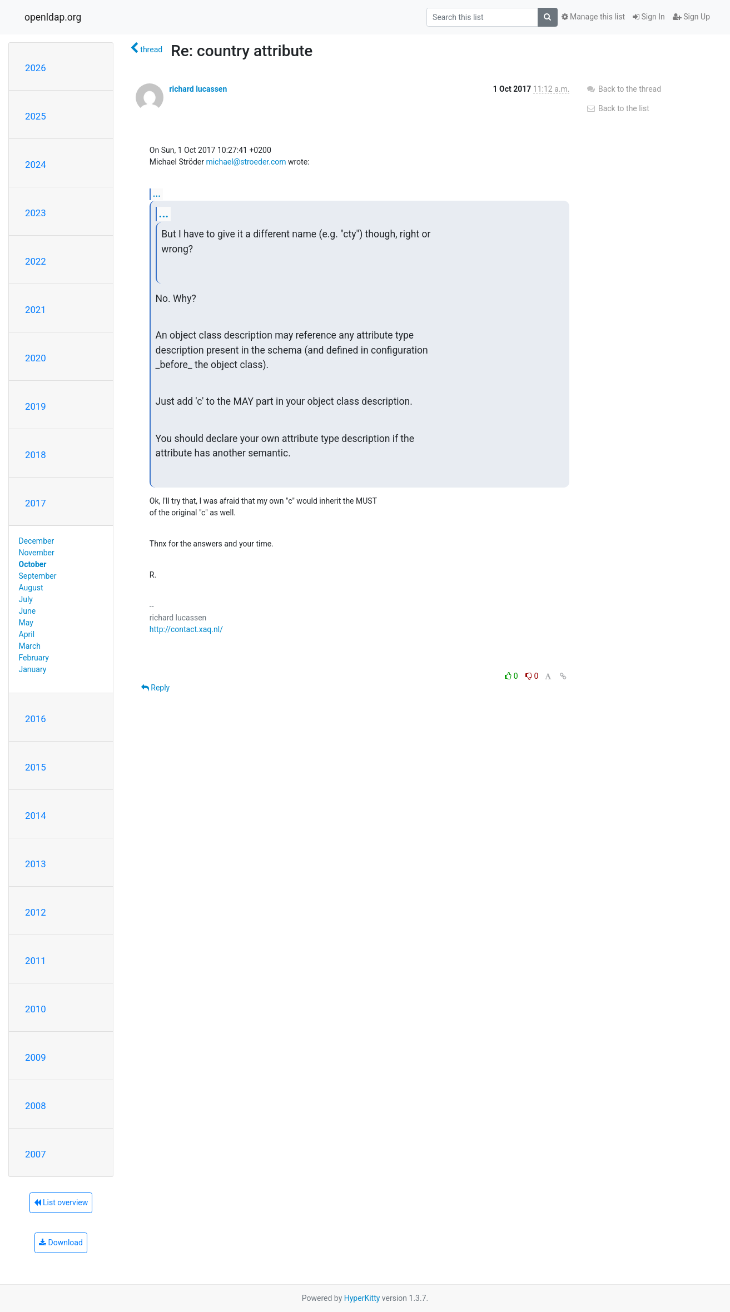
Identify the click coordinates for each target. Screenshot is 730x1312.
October (33, 564)
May (26, 622)
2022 (35, 261)
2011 (35, 960)
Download (61, 1242)
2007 (35, 1154)
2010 (35, 1009)
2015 (35, 767)
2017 (35, 503)
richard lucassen (198, 89)
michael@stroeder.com (246, 161)
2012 (35, 912)
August (31, 587)
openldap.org (52, 17)
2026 (35, 67)
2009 (35, 1057)
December (36, 540)
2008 (35, 1105)
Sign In (649, 16)
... (157, 193)
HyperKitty (362, 1298)
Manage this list (593, 16)
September (38, 575)
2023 (35, 212)
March (30, 646)
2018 (35, 454)
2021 (35, 309)
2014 (35, 815)
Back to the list (617, 108)
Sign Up (691, 16)
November (36, 552)
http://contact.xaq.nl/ (186, 629)
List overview (61, 1202)
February (34, 657)
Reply (155, 687)
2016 (35, 718)
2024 (35, 164)
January (33, 669)
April (27, 634)
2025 (35, 116)
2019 (35, 406)
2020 (35, 358)
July (26, 599)
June (27, 611)
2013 (35, 863)
